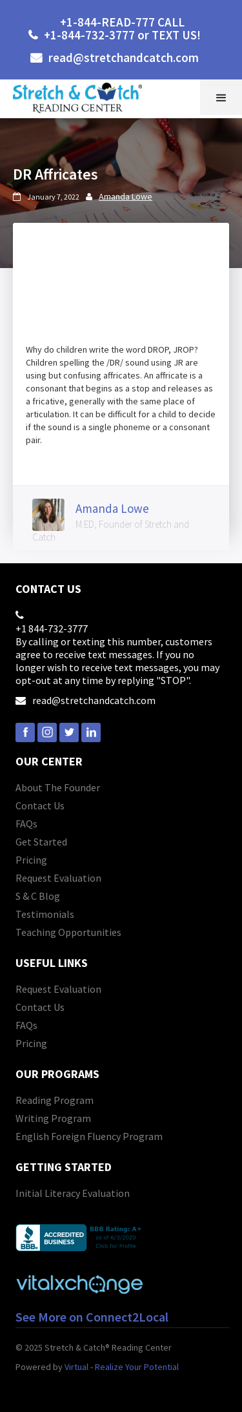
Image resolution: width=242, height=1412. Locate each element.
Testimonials (44, 914)
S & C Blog (37, 895)
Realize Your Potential (137, 1367)
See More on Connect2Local (91, 1317)
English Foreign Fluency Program (89, 1136)
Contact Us (40, 805)
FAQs (26, 823)
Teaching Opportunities (68, 932)
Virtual (76, 1367)
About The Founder (57, 787)
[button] (221, 97)
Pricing (31, 859)
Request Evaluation (58, 877)
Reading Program (54, 1100)
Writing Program (53, 1118)
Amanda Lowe (125, 196)
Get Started (41, 841)
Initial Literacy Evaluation (72, 1193)
